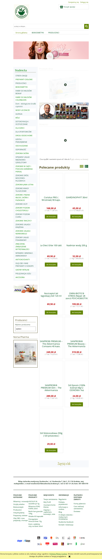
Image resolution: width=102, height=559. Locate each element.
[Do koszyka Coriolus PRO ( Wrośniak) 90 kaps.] (51, 217)
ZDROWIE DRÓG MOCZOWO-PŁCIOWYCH (22, 178)
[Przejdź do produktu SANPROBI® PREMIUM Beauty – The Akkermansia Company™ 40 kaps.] (76, 327)
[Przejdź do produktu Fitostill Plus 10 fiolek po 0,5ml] (64, 92)
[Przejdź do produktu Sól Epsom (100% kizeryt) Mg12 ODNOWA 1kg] (76, 371)
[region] (51, 50)
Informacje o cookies (63, 508)
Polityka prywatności (63, 503)
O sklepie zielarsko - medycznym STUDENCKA (66, 517)
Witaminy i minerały (20, 501)
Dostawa (77, 511)
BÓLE (18, 118)
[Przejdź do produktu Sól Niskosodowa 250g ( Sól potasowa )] (51, 419)
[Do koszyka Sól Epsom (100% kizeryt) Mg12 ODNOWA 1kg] (76, 404)
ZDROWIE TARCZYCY (24, 221)
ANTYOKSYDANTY (23, 259)
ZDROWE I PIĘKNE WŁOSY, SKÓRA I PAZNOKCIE (23, 197)
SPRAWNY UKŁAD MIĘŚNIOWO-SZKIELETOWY (23, 160)
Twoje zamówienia (50, 499)
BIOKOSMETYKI (22, 87)
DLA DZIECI (20, 128)
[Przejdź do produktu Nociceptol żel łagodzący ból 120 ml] (51, 279)
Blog (60, 512)
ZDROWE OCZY (21, 204)
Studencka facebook (66, 522)
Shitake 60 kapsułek (35, 516)
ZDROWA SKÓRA (22, 153)
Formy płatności (80, 503)
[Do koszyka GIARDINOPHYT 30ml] (76, 217)
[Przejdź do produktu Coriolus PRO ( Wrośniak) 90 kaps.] (51, 184)
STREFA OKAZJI (21, 76)
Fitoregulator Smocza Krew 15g (35, 520)
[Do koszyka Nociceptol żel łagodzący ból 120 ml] (51, 312)
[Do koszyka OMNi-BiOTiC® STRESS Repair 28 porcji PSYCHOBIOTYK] (76, 312)
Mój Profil (47, 502)
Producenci (17, 510)
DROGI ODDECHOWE (24, 135)
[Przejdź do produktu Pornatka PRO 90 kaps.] (64, 148)
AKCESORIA (20, 277)
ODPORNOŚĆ (21, 149)
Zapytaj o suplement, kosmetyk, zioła (49, 512)
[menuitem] (21, 33)
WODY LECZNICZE (23, 110)
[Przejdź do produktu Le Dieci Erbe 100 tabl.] (51, 231)
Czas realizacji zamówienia (79, 507)
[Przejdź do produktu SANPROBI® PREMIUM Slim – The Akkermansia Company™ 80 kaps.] (51, 371)
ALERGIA (19, 114)
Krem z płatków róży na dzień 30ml (35, 525)
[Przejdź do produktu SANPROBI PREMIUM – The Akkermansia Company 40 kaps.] (51, 327)
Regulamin (62, 499)
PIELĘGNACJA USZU (23, 273)
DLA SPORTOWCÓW (23, 132)
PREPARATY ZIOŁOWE (24, 79)
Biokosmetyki (18, 507)
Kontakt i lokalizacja (66, 525)
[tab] (44, 63)
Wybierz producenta (22, 324)
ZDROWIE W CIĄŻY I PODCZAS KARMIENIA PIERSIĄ (24, 169)
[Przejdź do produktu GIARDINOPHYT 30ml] (76, 184)
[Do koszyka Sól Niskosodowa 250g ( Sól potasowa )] (51, 450)
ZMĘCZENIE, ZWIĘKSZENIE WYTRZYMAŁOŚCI (22, 246)
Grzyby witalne (18, 504)
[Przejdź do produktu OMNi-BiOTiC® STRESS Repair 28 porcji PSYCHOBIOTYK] (76, 279)
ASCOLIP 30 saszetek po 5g (33, 502)
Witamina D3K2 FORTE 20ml (34, 507)
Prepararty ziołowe (20, 515)
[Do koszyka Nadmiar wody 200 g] (76, 265)
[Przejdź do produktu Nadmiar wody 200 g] (76, 231)
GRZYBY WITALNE (22, 270)
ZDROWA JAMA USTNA (24, 184)
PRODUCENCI (21, 83)
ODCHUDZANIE (22, 146)
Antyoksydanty (18, 513)
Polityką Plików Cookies (58, 554)
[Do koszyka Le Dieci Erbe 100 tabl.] (51, 265)
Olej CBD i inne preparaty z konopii (20, 519)
